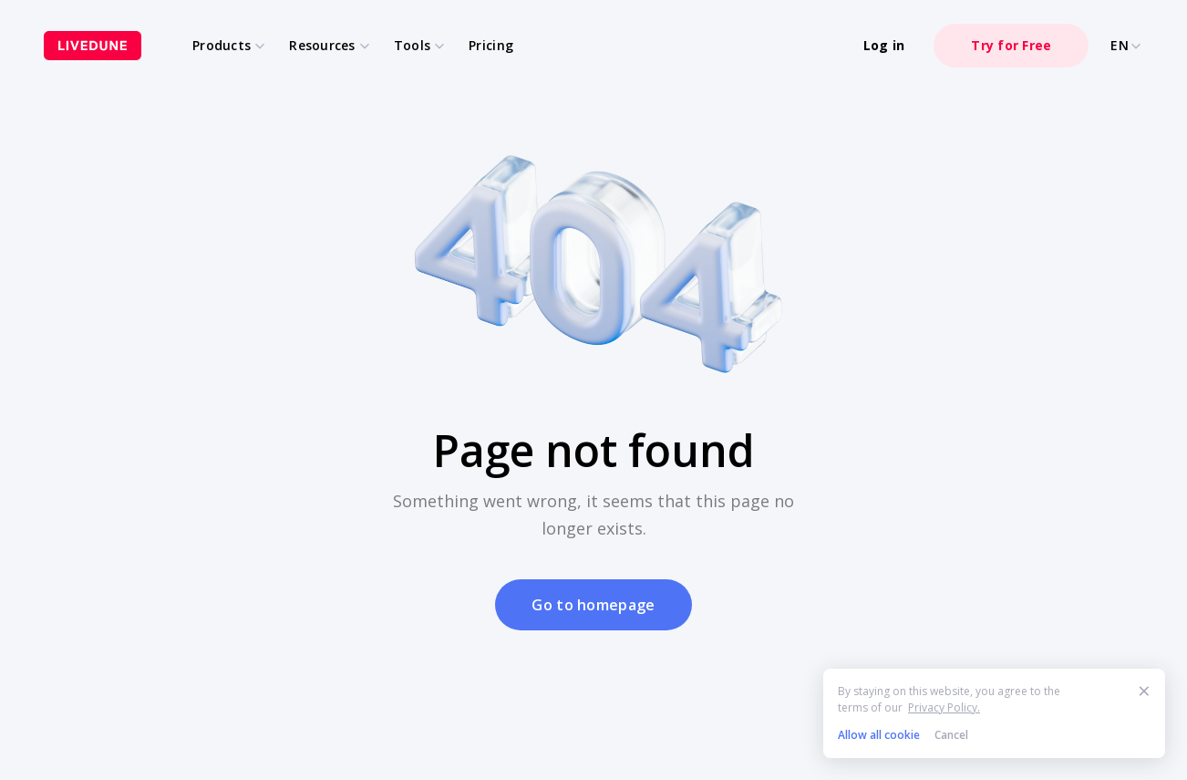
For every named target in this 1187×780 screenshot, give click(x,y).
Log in (884, 45)
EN (1126, 45)
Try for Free (1011, 45)
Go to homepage (593, 605)
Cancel (951, 735)
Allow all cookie (879, 735)
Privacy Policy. (944, 707)
